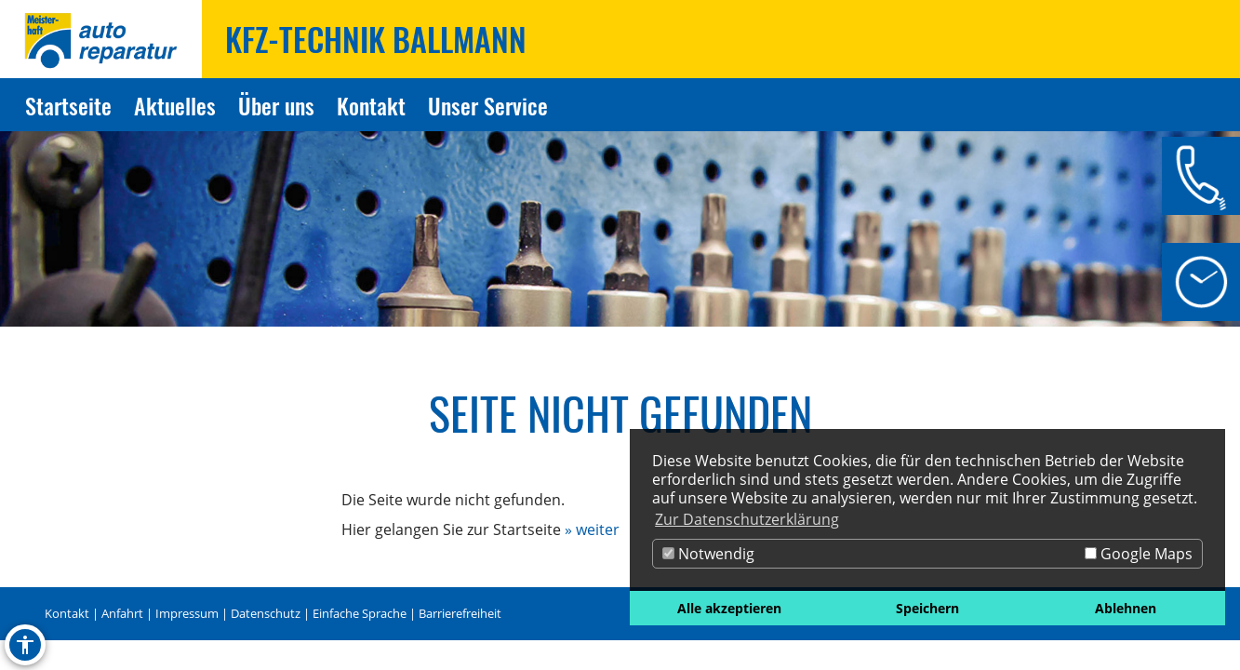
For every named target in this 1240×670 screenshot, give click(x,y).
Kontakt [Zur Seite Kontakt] (371, 105)
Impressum (187, 613)
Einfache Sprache (360, 613)
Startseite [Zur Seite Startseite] (68, 105)
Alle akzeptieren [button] (729, 608)
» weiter (592, 529)
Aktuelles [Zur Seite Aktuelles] (175, 105)
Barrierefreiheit (460, 613)
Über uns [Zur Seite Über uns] (276, 105)
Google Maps (1139, 553)
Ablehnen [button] (1125, 608)
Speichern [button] (927, 608)
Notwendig (708, 553)
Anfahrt (122, 613)
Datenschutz (265, 613)
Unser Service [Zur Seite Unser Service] (488, 105)
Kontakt (67, 613)
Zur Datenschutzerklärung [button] (747, 519)
